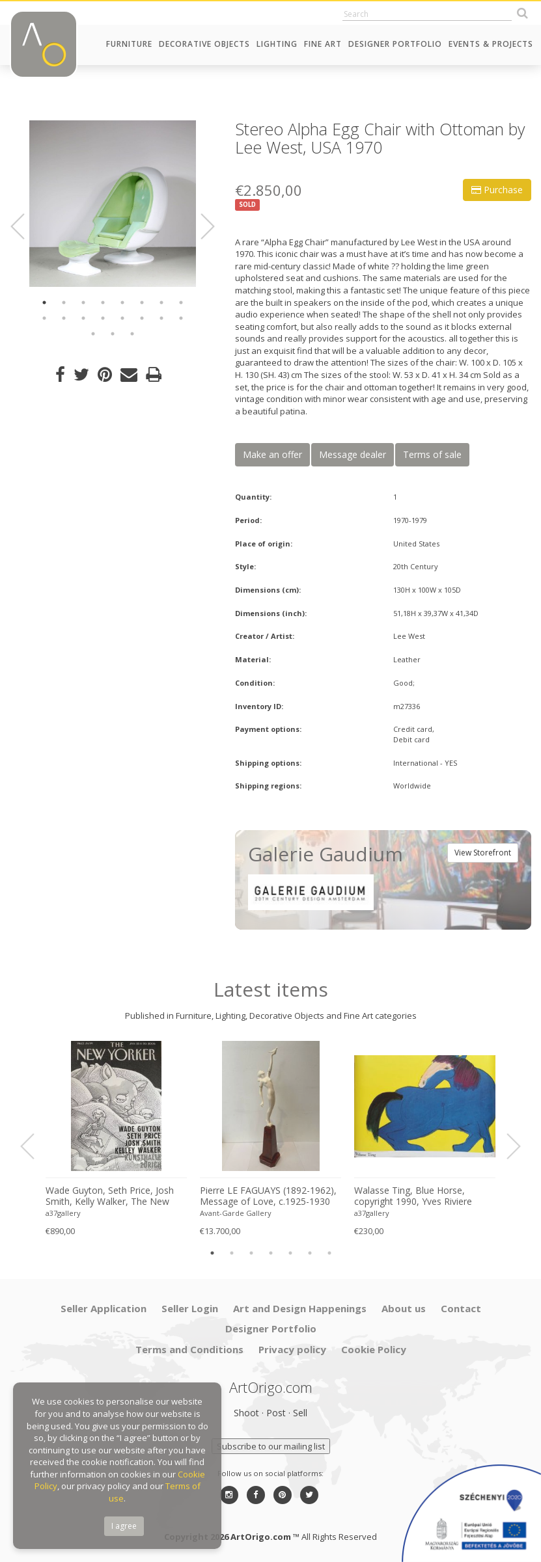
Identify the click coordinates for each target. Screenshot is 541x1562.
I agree (124, 1525)
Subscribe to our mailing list (271, 1446)
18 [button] (112, 333)
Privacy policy (292, 1349)
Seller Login (189, 1308)
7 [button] (161, 302)
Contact (461, 1308)
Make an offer (272, 454)
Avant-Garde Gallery (235, 1213)
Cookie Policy (373, 1349)
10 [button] (63, 318)
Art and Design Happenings (300, 1308)
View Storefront (482, 852)
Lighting (277, 43)
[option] (112, 203)
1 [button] (44, 302)
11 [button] (83, 318)
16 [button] (180, 318)
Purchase (497, 189)
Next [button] (200, 226)
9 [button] (44, 318)
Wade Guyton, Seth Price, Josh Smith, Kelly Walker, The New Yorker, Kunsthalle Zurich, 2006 (111, 1196)
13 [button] (122, 318)
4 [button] (102, 302)
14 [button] (141, 318)
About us (403, 1308)
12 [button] (102, 318)
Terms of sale (432, 454)
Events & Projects (491, 43)
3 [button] (83, 302)
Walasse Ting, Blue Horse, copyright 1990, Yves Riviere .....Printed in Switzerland (413, 1196)
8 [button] (180, 302)
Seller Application (103, 1308)
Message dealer (352, 454)
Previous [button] (25, 226)
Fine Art (323, 43)
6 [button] (141, 302)
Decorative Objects (204, 43)
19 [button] (132, 333)
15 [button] (161, 318)
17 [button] (93, 333)
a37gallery (63, 1213)
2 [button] (63, 302)
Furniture (129, 43)
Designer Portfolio (395, 43)
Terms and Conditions (189, 1349)
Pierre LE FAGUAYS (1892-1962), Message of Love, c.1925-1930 (268, 1196)
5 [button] (122, 302)
